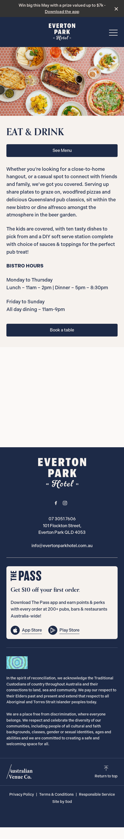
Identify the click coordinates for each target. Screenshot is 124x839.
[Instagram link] (65, 503)
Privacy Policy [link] (21, 794)
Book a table (62, 330)
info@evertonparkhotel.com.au (62, 545)
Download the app (62, 11)
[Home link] (62, 31)
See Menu (62, 150)
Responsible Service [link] (97, 794)
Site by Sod (62, 801)
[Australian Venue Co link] (19, 771)
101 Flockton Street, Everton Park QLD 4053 (62, 529)
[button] (113, 34)
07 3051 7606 (62, 518)
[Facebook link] (56, 503)
